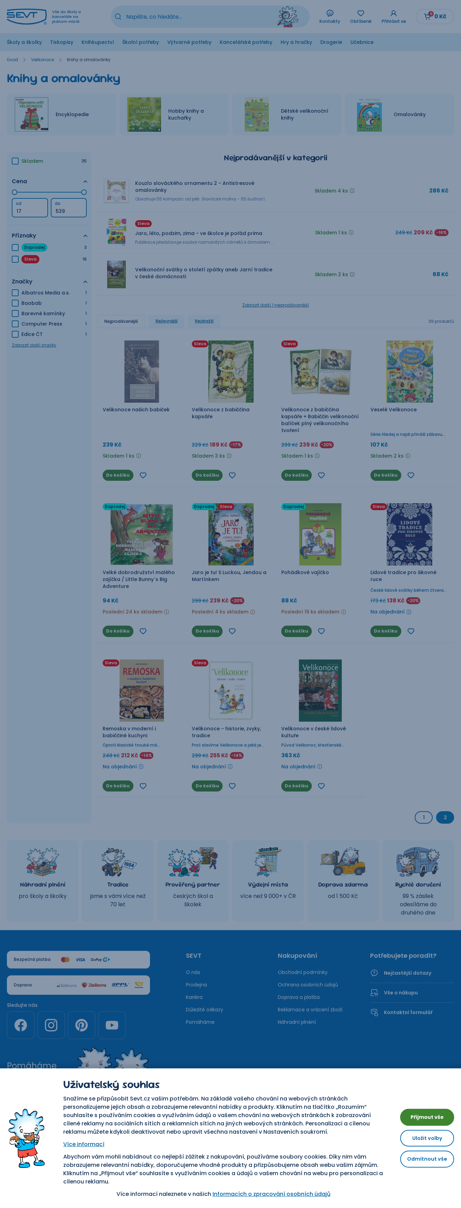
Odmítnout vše (422, 1161)
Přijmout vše (423, 1114)
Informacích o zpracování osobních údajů (267, 1194)
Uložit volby (423, 1138)
